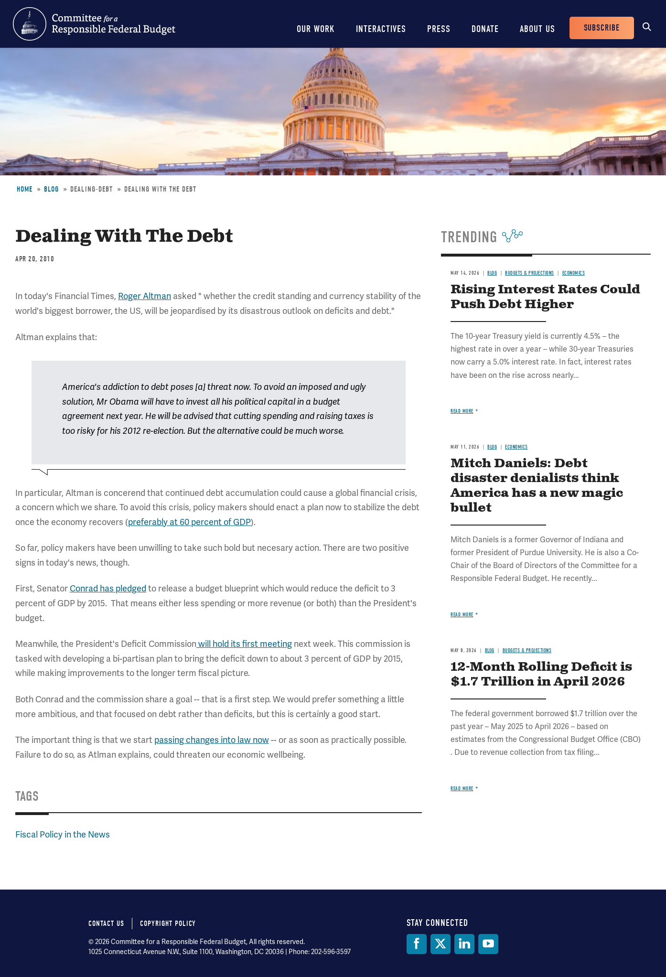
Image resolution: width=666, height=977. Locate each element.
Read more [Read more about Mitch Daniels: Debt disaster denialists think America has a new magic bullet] (462, 615)
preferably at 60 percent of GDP (189, 521)
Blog (51, 189)
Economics (573, 273)
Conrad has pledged (108, 588)
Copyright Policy (168, 923)
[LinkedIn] (464, 944)
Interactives (381, 28)
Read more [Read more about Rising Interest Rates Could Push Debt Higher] (462, 411)
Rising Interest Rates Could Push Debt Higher (545, 297)
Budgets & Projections (529, 273)
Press (439, 28)
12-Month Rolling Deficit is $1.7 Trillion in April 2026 (541, 674)
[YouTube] (488, 944)
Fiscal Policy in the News (62, 834)
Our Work (316, 28)
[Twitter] (440, 944)
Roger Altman (144, 295)
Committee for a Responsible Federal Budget (94, 24)
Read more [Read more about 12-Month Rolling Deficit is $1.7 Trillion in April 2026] (462, 788)
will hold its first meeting (244, 643)
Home (24, 189)
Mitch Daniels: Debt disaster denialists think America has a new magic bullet (537, 485)
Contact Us (106, 923)
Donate (485, 28)
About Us (537, 28)
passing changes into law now (211, 739)
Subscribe (602, 28)
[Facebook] (417, 944)
